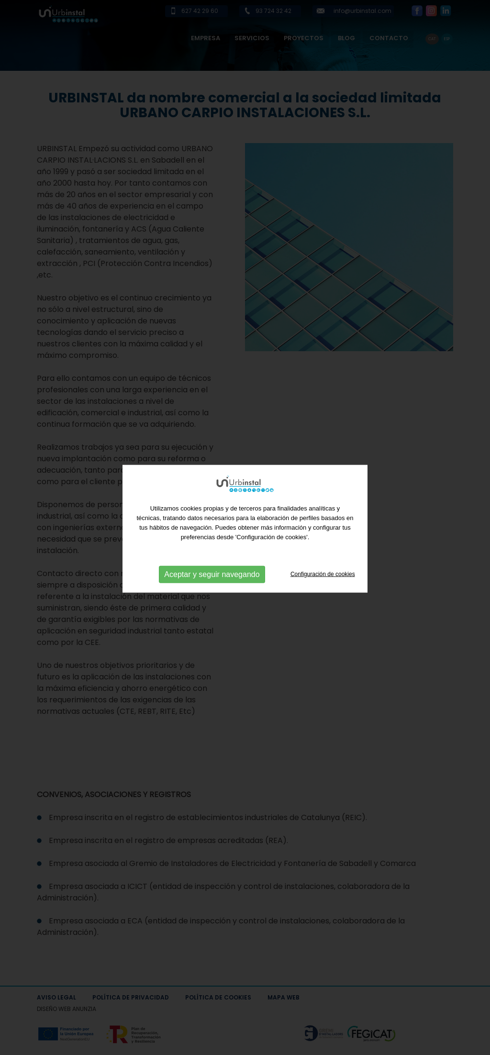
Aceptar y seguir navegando (211, 576)
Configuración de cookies (322, 576)
